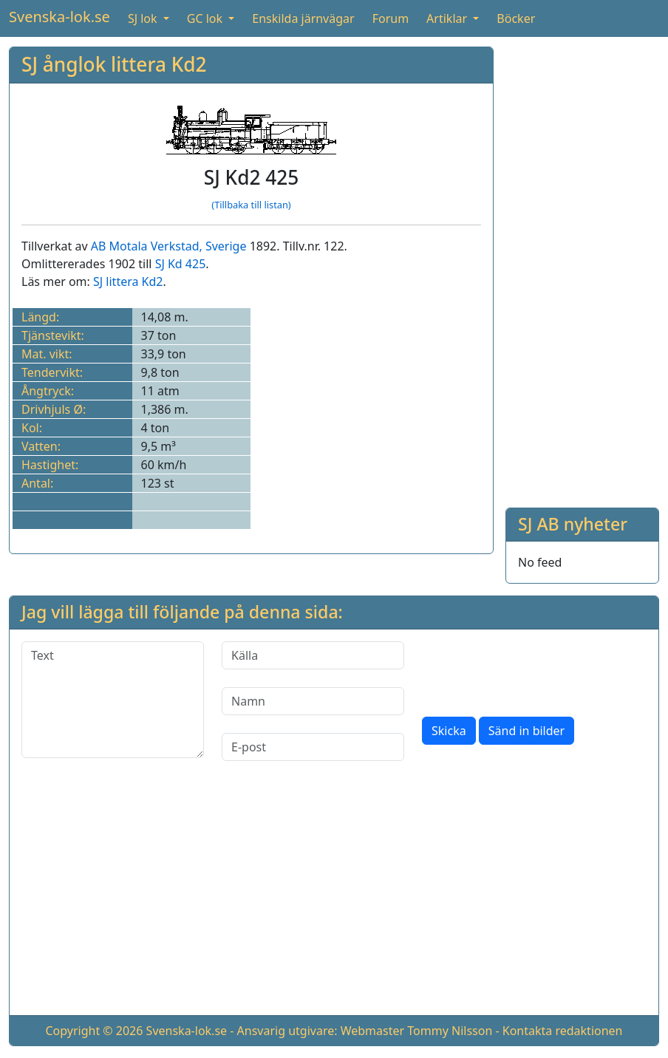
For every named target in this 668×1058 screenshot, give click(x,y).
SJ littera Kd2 (128, 281)
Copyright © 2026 (94, 1031)
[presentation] (534, 670)
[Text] (112, 699)
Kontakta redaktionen (562, 1031)
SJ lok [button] (144, 18)
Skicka (449, 731)
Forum (390, 18)
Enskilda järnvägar (303, 18)
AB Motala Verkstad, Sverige (169, 246)
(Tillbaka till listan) (250, 204)
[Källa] (313, 655)
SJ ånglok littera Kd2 (114, 64)
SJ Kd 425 (180, 264)
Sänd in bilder (526, 731)
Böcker (516, 18)
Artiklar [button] (448, 18)
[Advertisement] (582, 268)
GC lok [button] (206, 18)
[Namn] (313, 701)
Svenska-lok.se (59, 17)
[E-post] (313, 747)
